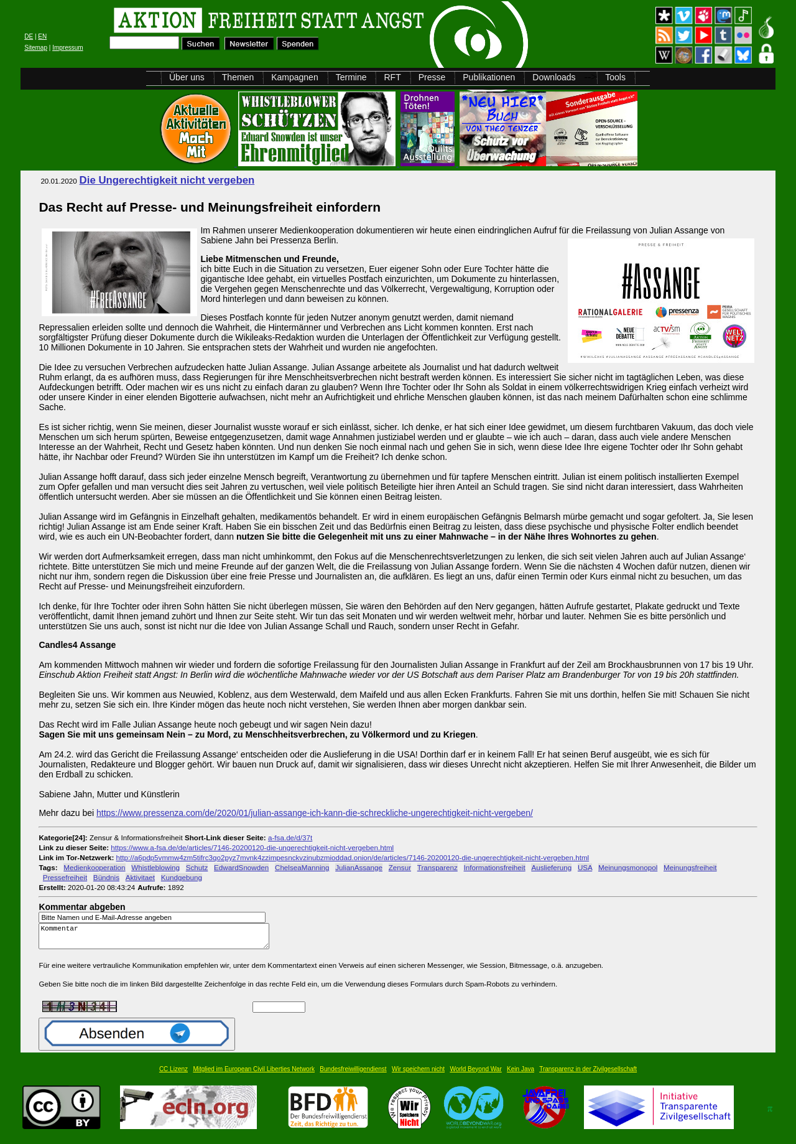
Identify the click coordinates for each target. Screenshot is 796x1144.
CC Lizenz (173, 1074)
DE (28, 36)
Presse (432, 77)
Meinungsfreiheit (690, 867)
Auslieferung (551, 867)
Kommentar (157, 939)
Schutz (197, 867)
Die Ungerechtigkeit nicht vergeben (167, 180)
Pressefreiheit (65, 877)
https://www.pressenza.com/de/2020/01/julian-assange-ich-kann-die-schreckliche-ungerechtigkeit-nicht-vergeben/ (314, 813)
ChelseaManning (302, 867)
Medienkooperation (94, 867)
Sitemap (35, 47)
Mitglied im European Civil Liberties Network (254, 1074)
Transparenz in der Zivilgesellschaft (588, 1074)
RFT (392, 77)
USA (585, 867)
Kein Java (520, 1074)
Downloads (553, 77)
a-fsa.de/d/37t (290, 837)
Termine (351, 77)
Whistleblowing (155, 867)
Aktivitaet (140, 877)
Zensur (400, 867)
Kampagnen (294, 77)
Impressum (67, 47)
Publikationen (489, 77)
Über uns (187, 77)
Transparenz (437, 867)
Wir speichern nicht (418, 1074)
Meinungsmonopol (627, 867)
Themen (238, 77)
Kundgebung (181, 877)
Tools (615, 77)
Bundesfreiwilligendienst (353, 1074)
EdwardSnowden (241, 867)
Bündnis (106, 877)
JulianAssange (358, 867)
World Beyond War (475, 1074)
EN (42, 36)
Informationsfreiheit (494, 867)
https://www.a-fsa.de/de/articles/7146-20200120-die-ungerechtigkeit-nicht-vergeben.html (252, 847)
